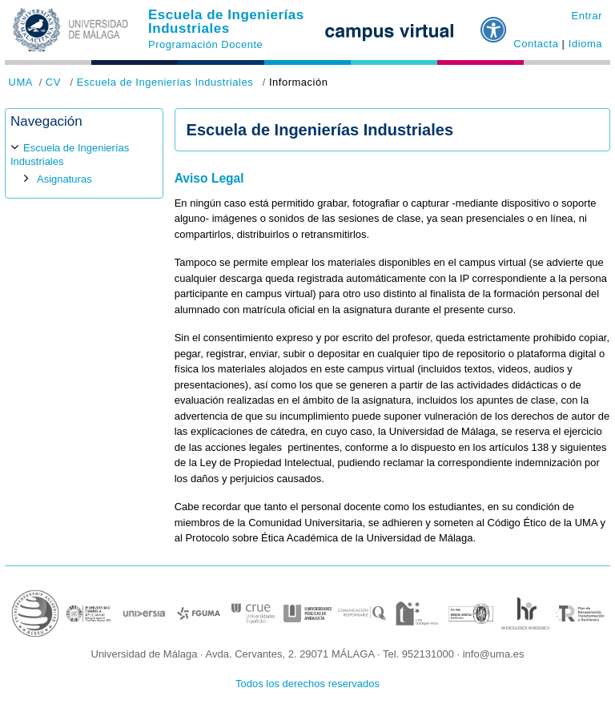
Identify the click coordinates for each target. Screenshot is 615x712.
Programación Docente (205, 44)
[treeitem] (84, 163)
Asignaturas (64, 179)
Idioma (585, 44)
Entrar (586, 16)
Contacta (535, 44)
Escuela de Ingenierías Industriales (226, 21)
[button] (494, 23)
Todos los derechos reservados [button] (307, 684)
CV (53, 82)
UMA (21, 82)
